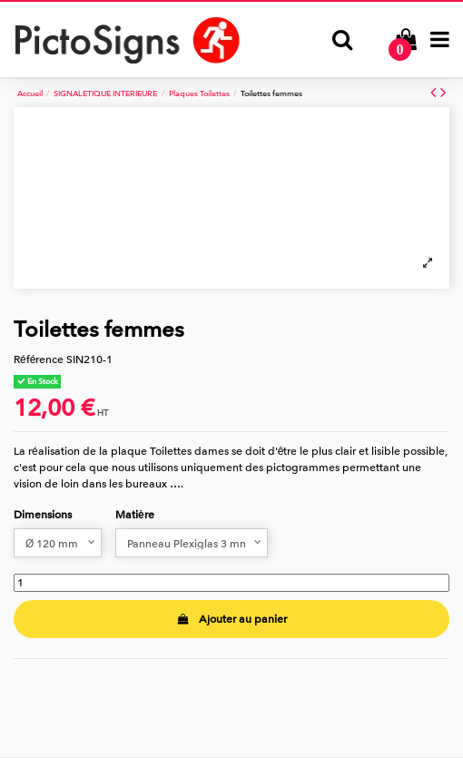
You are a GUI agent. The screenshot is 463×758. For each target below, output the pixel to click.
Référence (39, 359)
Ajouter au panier (231, 619)
